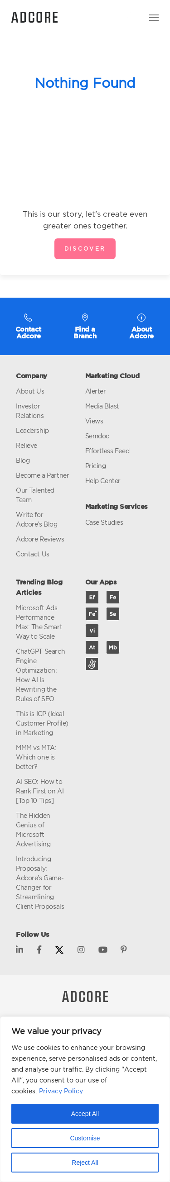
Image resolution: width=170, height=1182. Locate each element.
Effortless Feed (107, 450)
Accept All (85, 1113)
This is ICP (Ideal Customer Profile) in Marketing (42, 723)
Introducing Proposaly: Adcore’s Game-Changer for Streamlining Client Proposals (40, 882)
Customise (85, 1138)
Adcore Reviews (40, 539)
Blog (22, 460)
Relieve (26, 445)
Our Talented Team (35, 495)
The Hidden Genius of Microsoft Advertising (33, 829)
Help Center (103, 480)
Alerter (95, 391)
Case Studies (104, 522)
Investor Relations (30, 411)
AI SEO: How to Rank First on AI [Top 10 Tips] (39, 791)
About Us (30, 391)
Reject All (85, 1162)
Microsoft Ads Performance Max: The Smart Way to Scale (39, 622)
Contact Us (32, 554)
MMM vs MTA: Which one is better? (36, 757)
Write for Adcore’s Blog (37, 519)
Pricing (95, 465)
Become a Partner (42, 475)
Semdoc (97, 435)
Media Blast (102, 406)
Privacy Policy (61, 1090)
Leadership (32, 430)
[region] (85, 1099)
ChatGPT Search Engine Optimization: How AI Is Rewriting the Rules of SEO (40, 675)
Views (94, 421)
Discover (85, 249)
